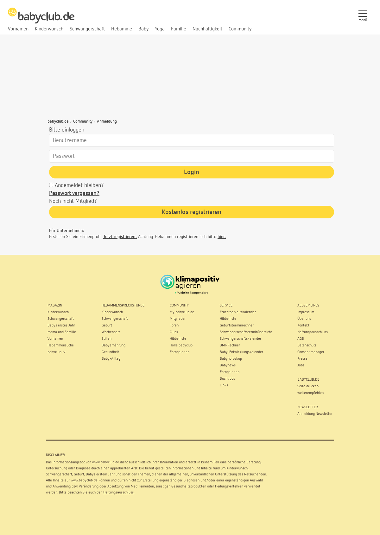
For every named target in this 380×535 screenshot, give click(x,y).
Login (191, 172)
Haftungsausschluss (118, 492)
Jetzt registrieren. (120, 237)
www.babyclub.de (105, 462)
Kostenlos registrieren (191, 212)
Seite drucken (308, 386)
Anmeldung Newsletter (314, 414)
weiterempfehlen (310, 393)
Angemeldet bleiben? (79, 185)
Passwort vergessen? (74, 193)
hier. (222, 237)
